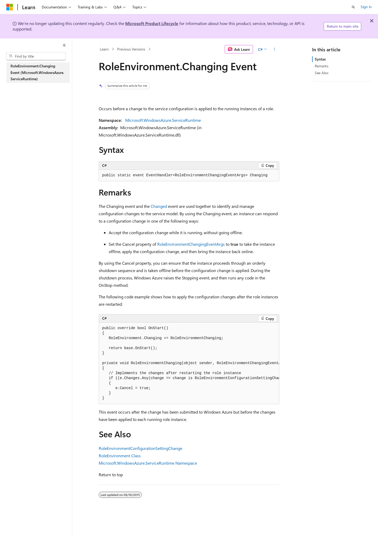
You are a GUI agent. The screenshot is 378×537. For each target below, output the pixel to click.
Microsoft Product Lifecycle (151, 23)
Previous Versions (131, 49)
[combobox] (36, 56)
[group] (189, 363)
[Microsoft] (9, 7)
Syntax (320, 59)
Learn (104, 49)
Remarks (321, 65)
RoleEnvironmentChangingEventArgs (191, 244)
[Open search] (353, 7)
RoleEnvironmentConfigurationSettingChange (140, 448)
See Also (321, 72)
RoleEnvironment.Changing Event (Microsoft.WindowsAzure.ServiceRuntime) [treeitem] (37, 72)
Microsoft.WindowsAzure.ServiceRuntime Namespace (148, 463)
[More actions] (274, 49)
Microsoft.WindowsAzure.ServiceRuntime (163, 120)
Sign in (366, 6)
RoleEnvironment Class (120, 455)
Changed (159, 206)
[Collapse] (64, 45)
